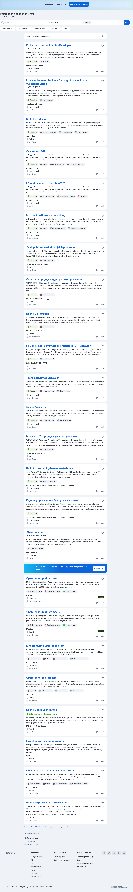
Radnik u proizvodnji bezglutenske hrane (49, 468)
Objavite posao (59, 857)
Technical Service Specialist (42, 377)
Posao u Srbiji (36, 877)
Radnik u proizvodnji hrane (41, 709)
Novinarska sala (36, 867)
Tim (32, 860)
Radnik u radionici (36, 118)
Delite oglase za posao (62, 860)
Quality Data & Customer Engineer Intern (50, 770)
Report (100, 71)
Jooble (124, 887)
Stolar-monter (34, 532)
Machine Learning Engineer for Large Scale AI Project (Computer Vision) (57, 82)
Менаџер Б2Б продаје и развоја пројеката (51, 436)
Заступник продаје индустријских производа (54, 279)
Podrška (34, 873)
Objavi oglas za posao (79, 4)
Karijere (34, 870)
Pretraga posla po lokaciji (32, 844)
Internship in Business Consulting (45, 215)
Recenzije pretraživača (85, 863)
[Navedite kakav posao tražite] (23, 22)
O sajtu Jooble (36, 857)
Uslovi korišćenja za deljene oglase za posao (22, 887)
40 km (87, 22)
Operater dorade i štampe (41, 677)
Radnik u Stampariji (37, 313)
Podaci (33, 863)
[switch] (103, 36)
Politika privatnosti (46, 887)
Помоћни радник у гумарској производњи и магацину (58, 345)
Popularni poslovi (29, 842)
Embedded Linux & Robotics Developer (48, 45)
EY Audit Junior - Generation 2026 (46, 183)
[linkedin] (119, 853)
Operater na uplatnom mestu (43, 578)
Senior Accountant (37, 406)
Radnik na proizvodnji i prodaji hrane (47, 802)
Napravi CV (98, 568)
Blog (78, 860)
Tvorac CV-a (81, 867)
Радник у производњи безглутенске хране (52, 500)
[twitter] (114, 853)
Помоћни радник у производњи (45, 740)
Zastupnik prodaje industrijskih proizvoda (50, 247)
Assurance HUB (35, 151)
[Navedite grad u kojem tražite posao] (69, 22)
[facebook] (104, 853)
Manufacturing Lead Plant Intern (45, 645)
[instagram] (109, 853)
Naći (126, 22)
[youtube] (124, 853)
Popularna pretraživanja (85, 857)
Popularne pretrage (32, 833)
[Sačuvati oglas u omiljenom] (102, 45)
